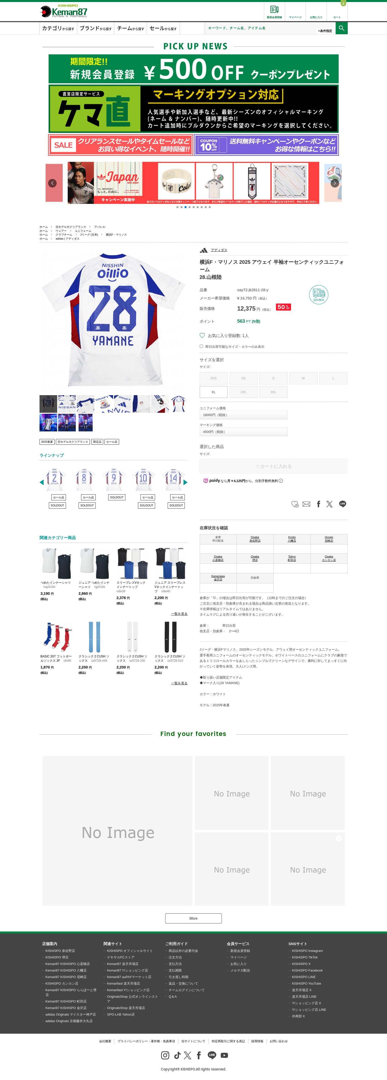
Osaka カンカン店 (329, 558)
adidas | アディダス (68, 238)
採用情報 (257, 1041)
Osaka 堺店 (255, 558)
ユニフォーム (83, 230)
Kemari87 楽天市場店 (122, 964)
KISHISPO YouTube (306, 983)
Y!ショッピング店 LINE (309, 1010)
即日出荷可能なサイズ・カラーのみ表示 (234, 347)
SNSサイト (298, 944)
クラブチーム (64, 234)
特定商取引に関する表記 (228, 1041)
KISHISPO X (301, 964)
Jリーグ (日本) (89, 234)
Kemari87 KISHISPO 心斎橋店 (68, 964)
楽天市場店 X (301, 990)
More (193, 918)
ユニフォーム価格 (213, 408)
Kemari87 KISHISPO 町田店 (66, 1001)
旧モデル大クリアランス (71, 226)
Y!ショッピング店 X (306, 1003)
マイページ (238, 957)
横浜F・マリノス (116, 234)
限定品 (97, 441)
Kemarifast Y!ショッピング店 (128, 990)
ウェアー (61, 230)
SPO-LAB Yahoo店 (120, 1014)
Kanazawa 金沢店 (218, 578)
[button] (178, 207)
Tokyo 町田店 (292, 558)
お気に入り (238, 964)
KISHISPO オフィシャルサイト (130, 951)
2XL (243, 392)
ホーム (44, 226)
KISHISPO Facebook (307, 970)
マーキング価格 (211, 425)
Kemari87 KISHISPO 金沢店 (66, 1008)
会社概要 (105, 1041)
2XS (213, 378)
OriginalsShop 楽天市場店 (126, 1008)
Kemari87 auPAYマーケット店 (129, 977)
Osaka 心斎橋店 (218, 558)
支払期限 (175, 970)
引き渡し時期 (178, 977)
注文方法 (175, 957)
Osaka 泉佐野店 (255, 539)
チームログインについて (187, 990)
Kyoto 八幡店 (292, 539)
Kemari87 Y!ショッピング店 (127, 970)
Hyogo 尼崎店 (329, 539)
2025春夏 (47, 441)
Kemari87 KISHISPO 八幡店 (66, 970)
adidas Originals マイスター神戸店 (71, 1014)
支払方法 (175, 964)
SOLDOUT (57, 505)
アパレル (99, 226)
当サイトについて (193, 1041)
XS (243, 378)
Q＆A (173, 996)
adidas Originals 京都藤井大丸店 (69, 1021)
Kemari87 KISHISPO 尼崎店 (66, 977)
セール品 (111, 441)
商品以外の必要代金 (183, 951)
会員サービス (238, 944)
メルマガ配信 (240, 970)
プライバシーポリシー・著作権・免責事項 (146, 1041)
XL (214, 392)
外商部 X (298, 1016)
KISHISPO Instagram (307, 951)
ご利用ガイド (176, 944)
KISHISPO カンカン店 (62, 983)
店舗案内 (49, 944)
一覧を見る (179, 614)
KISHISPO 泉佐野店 (60, 951)
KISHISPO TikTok (305, 957)
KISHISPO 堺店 (57, 957)
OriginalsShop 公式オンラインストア (132, 999)
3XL (273, 392)
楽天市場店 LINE (304, 996)
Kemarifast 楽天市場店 (123, 983)
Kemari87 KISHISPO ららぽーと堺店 (71, 992)
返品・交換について (183, 983)
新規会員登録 (240, 951)
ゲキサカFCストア (120, 957)
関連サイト (112, 944)
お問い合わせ (279, 1041)
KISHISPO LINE (304, 977)
